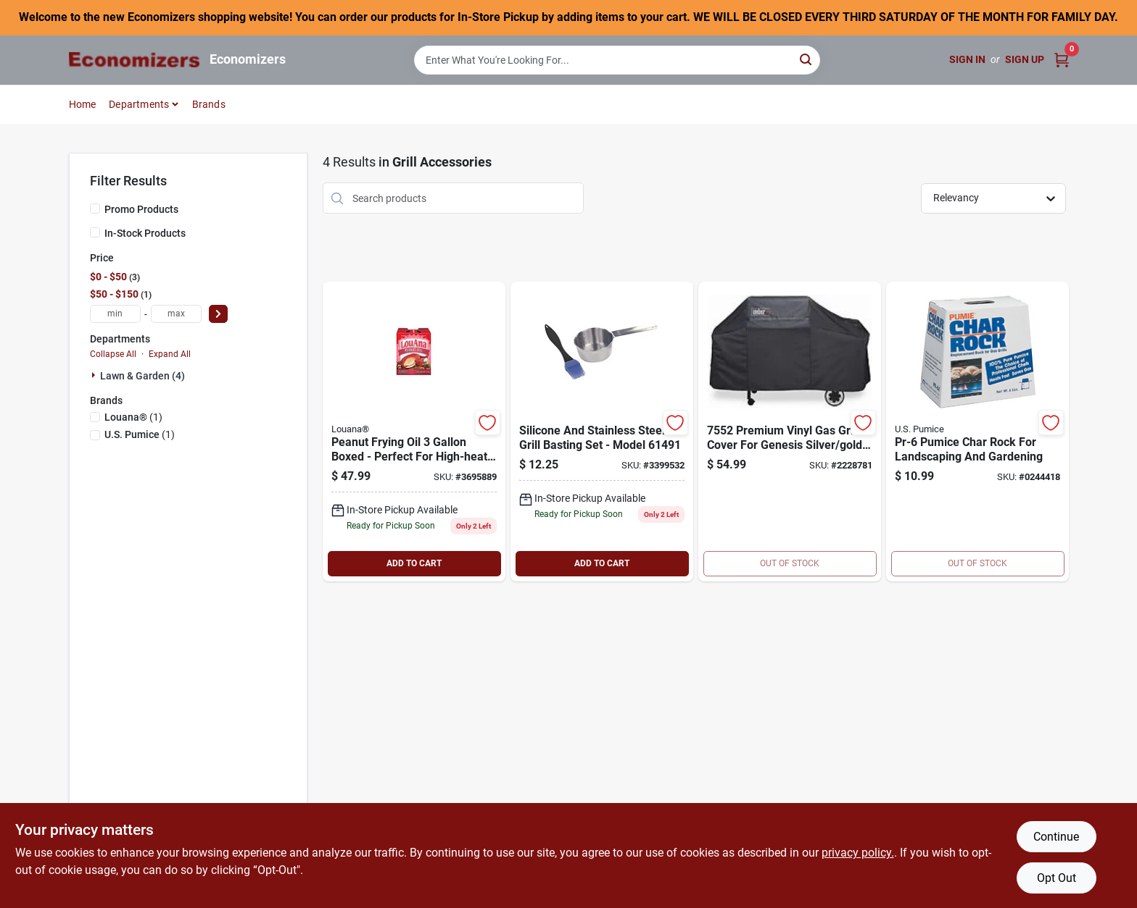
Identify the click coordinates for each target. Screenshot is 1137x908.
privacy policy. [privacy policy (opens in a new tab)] (858, 852)
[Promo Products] (95, 208)
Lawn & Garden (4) (142, 376)
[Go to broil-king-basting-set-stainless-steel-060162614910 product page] (601, 431)
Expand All (170, 354)
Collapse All (113, 354)
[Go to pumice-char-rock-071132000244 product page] (977, 431)
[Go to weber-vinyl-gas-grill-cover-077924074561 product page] (789, 431)
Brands (209, 104)
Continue (1056, 837)
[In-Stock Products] (95, 232)
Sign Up (1024, 59)
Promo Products (141, 209)
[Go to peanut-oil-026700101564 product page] (414, 431)
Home (82, 104)
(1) (133, 417)
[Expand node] (95, 375)
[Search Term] (617, 60)
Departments (139, 104)
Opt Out (1056, 878)
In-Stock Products (145, 233)
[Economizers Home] (134, 59)
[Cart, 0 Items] (1061, 59)
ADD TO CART (414, 563)
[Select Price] (218, 314)
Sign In (967, 59)
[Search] (806, 59)
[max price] (176, 314)
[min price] (115, 314)
